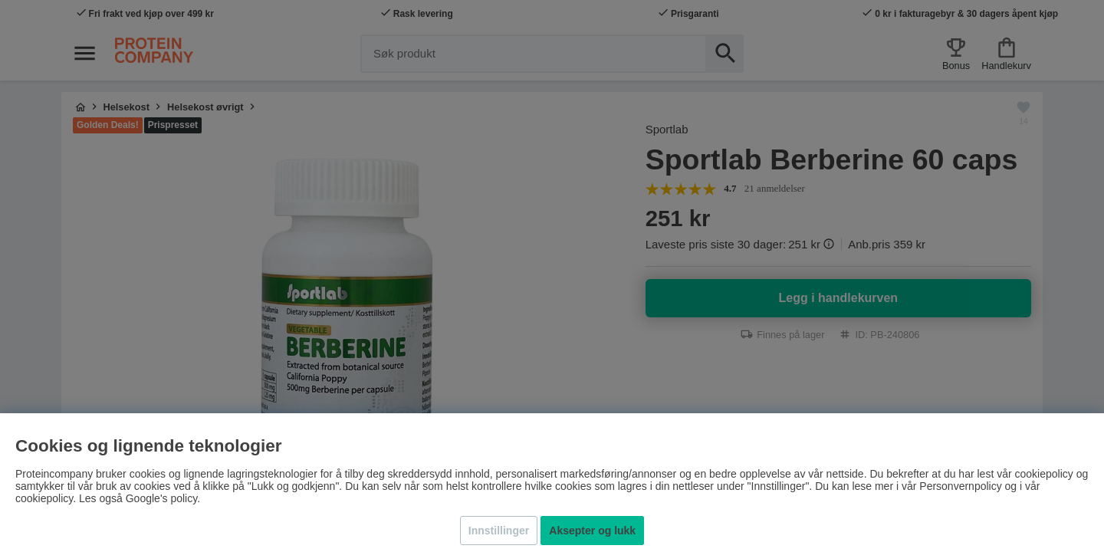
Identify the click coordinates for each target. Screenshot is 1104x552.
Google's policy (161, 498)
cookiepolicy (44, 498)
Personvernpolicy (960, 486)
